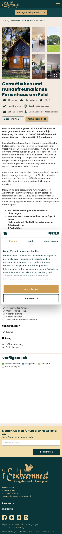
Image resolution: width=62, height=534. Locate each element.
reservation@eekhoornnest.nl (16, 496)
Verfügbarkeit (36, 118)
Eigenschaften (13, 118)
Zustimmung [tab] (11, 241)
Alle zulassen (31, 289)
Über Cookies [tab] (51, 241)
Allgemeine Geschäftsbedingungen (20, 524)
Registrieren (46, 451)
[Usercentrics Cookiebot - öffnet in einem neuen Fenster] (46, 233)
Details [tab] (31, 241)
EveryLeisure (48, 531)
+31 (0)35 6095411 (10, 493)
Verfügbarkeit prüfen (28, 12)
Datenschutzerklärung (13, 527)
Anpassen (31, 298)
